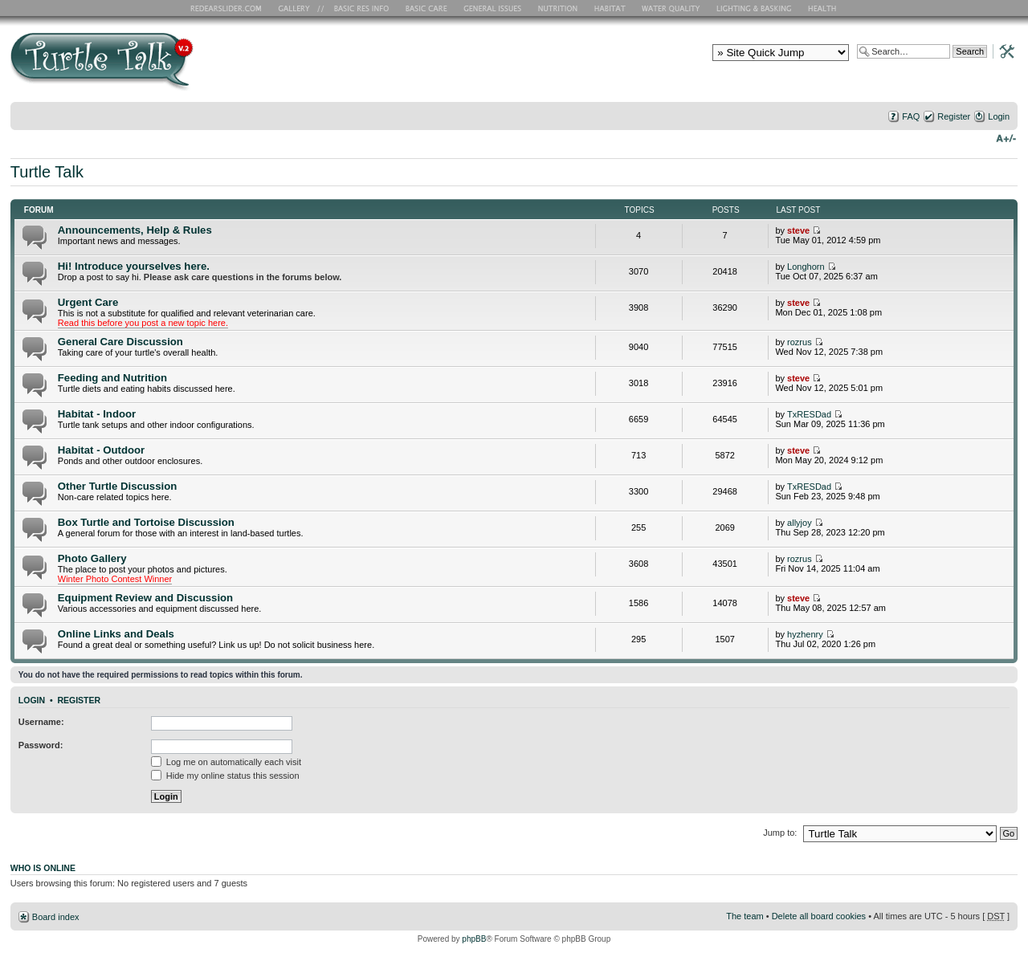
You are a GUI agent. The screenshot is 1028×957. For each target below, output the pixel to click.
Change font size (1006, 137)
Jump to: (780, 832)
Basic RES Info (357, 8)
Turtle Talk (47, 172)
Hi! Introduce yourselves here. (134, 266)
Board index (56, 917)
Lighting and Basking (755, 8)
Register (953, 116)
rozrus (799, 342)
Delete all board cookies (819, 916)
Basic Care (426, 8)
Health (824, 8)
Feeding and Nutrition (112, 378)
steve (798, 230)
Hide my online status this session (225, 775)
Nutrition (560, 8)
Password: (40, 745)
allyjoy (799, 522)
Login (999, 116)
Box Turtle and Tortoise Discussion (146, 522)
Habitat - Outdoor (101, 450)
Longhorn (806, 266)
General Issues (494, 8)
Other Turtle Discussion (117, 486)
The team (744, 916)
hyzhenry (805, 634)
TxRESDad (809, 414)
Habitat (610, 8)
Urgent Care (88, 302)
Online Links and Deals (116, 634)
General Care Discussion (120, 342)
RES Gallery (299, 8)
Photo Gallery (92, 558)
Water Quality (670, 8)
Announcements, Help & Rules (135, 230)
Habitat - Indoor (97, 414)
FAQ (911, 116)
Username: (41, 722)
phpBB (474, 939)
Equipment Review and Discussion (145, 598)
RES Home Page (229, 8)
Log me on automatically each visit (226, 762)
